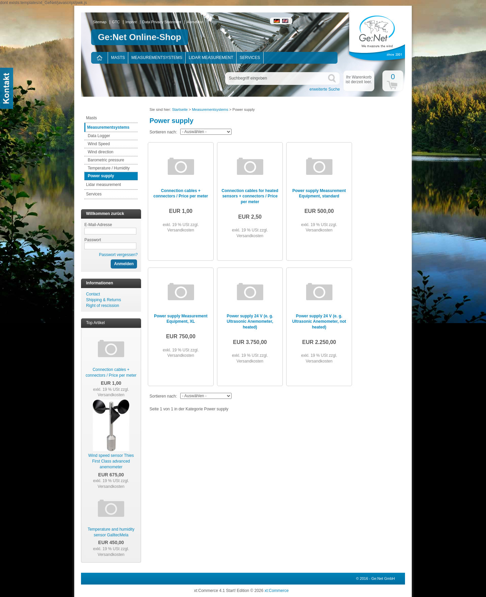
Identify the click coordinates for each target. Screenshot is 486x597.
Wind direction (100, 152)
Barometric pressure (106, 160)
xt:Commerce (277, 590)
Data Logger (99, 135)
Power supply (101, 176)
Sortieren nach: (163, 132)
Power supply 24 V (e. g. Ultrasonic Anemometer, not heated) (319, 322)
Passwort (92, 240)
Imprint (131, 22)
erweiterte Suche (324, 89)
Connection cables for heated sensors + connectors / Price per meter (249, 196)
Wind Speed (99, 144)
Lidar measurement (211, 57)
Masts (118, 57)
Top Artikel (95, 322)
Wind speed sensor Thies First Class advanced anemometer (111, 461)
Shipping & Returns (103, 299)
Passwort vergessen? (118, 254)
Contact (93, 294)
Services (250, 57)
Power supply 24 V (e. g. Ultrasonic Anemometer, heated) (250, 322)
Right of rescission (102, 305)
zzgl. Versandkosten (113, 392)
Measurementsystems (156, 57)
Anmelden (195, 22)
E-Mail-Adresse (98, 224)
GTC (116, 22)
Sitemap (99, 22)
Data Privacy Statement (162, 22)
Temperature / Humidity (109, 168)
